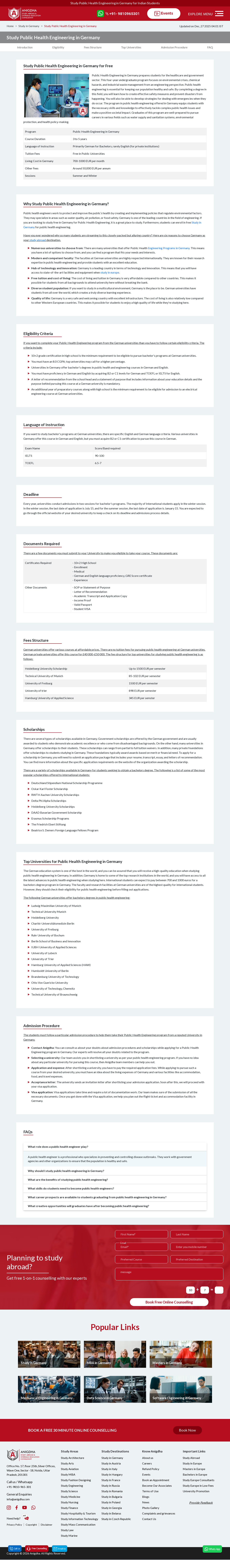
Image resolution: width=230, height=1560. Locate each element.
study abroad (37, 240)
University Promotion (196, 1491)
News (145, 1502)
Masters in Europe (194, 1469)
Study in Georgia (112, 1508)
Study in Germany (29, 26)
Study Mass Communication (78, 1524)
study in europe (109, 272)
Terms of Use (150, 1491)
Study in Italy (109, 1469)
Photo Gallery (150, 1508)
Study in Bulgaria (112, 1497)
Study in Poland (111, 1502)
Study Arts (67, 1463)
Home (10, 26)
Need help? (18, 1517)
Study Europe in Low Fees (198, 1486)
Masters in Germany (167, 1363)
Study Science (69, 1491)
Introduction (25, 47)
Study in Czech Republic (116, 1519)
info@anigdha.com (18, 1499)
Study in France (111, 1480)
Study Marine (69, 1536)
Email (123, 1243)
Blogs (145, 1497)
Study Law (67, 1530)
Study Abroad (191, 1458)
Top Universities (131, 47)
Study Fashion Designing (76, 1480)
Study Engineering (72, 1486)
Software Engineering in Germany (177, 1398)
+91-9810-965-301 (19, 1487)
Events (146, 1474)
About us (147, 1458)
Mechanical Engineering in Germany (47, 1398)
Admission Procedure (174, 47)
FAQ (210, 47)
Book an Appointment (155, 1480)
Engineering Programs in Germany (169, 248)
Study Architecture (72, 1458)
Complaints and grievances (158, 1513)
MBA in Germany (99, 1363)
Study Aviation (70, 1469)
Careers (147, 1463)
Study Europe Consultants (198, 1480)
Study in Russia (111, 1486)
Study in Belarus (111, 1513)
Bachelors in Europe (195, 1474)
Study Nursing (69, 1502)
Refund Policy (150, 1469)
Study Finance (69, 1508)
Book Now (187, 1430)
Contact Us (149, 1519)
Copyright (31, 1524)
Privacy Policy (14, 1524)
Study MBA (68, 1474)
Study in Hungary (112, 1474)
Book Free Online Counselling (169, 1302)
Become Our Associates (157, 1486)
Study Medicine (70, 1497)
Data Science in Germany (105, 1398)
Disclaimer (46, 1524)
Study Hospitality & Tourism (78, 1513)
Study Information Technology (79, 1519)
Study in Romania (112, 1491)
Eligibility (58, 47)
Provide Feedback (201, 1503)
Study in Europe (192, 1463)
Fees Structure (93, 47)
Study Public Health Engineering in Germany (70, 26)
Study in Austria (111, 1463)
